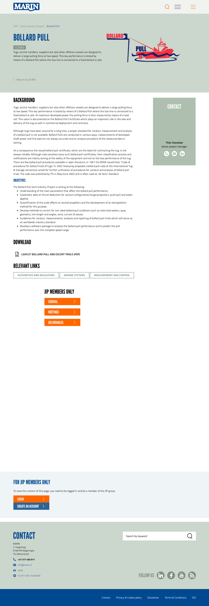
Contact (106, 597)
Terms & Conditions (175, 597)
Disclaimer (153, 597)
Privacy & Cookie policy (129, 597)
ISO (194, 597)
